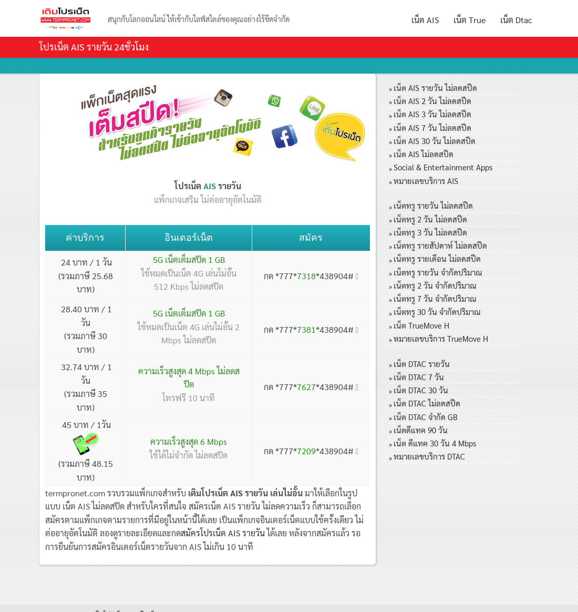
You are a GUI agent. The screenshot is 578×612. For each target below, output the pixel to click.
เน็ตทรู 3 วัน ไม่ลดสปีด (430, 232)
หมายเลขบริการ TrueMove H (441, 338)
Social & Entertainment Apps (443, 167)
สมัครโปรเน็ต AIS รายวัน (223, 532)
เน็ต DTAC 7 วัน (419, 377)
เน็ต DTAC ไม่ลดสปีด (427, 403)
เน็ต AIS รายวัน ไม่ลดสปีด (435, 88)
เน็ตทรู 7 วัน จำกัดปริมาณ (435, 298)
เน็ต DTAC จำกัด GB (426, 417)
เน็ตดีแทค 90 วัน (421, 430)
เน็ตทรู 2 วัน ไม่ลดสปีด (430, 219)
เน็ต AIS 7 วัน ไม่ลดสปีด (432, 127)
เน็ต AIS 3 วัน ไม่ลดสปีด (432, 114)
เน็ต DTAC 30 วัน (421, 390)
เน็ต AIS (425, 19)
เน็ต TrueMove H (421, 325)
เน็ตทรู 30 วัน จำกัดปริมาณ (437, 312)
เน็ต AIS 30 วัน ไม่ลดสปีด (435, 141)
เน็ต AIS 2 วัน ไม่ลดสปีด (432, 101)
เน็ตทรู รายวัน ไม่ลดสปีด (433, 205)
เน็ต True (469, 19)
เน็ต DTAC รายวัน (422, 364)
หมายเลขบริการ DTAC (429, 456)
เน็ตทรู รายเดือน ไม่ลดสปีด (437, 258)
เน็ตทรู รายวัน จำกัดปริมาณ (438, 272)
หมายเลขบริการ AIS (426, 181)
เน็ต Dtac (516, 19)
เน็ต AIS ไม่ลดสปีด (423, 154)
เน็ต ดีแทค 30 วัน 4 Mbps (435, 443)
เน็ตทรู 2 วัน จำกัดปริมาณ (435, 285)
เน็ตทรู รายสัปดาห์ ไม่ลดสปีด (440, 245)
